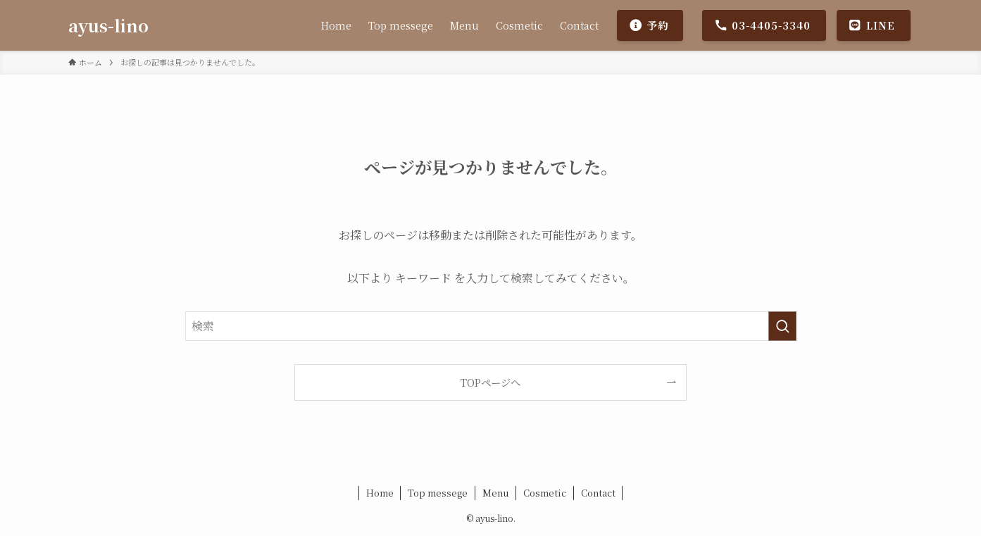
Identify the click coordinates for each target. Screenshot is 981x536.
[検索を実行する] (782, 326)
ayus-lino (108, 25)
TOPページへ (490, 382)
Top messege (438, 492)
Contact (598, 492)
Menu (495, 492)
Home (380, 492)
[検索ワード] (490, 326)
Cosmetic (544, 492)
